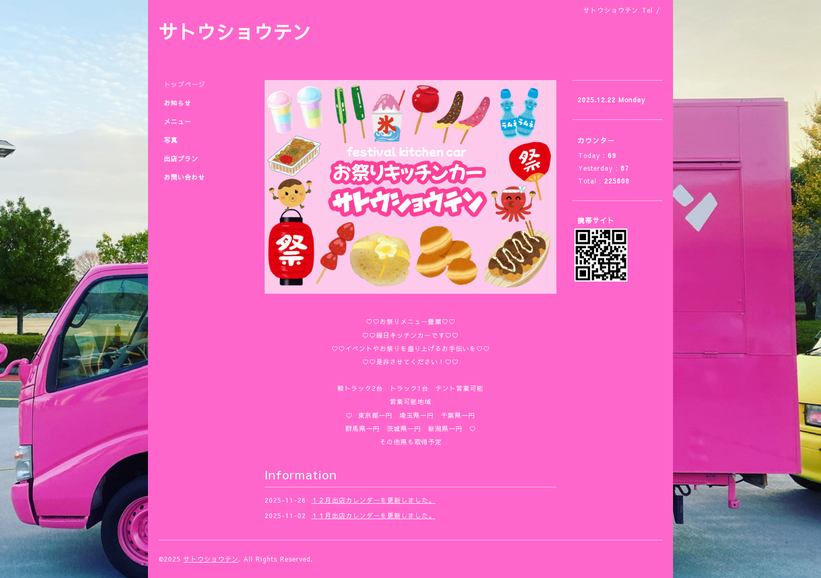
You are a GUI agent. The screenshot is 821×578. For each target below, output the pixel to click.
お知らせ (177, 103)
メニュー (177, 121)
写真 (171, 140)
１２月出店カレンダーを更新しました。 (373, 500)
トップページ (184, 84)
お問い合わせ (184, 177)
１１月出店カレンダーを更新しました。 (373, 515)
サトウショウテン (235, 32)
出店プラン (181, 158)
